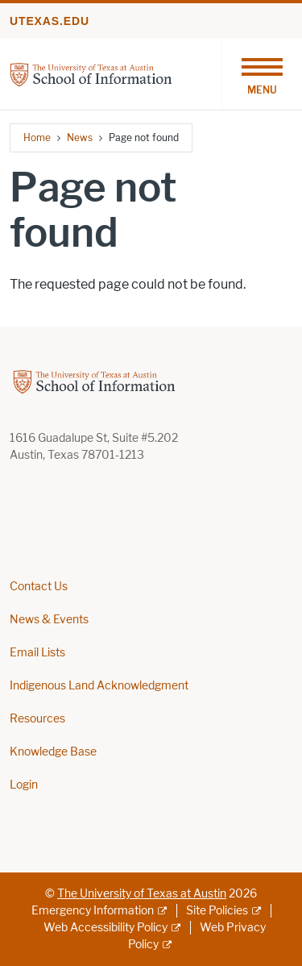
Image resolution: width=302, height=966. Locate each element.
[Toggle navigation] (261, 74)
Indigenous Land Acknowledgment (99, 686)
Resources (37, 719)
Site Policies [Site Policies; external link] (217, 911)
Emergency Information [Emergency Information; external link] (92, 911)
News (80, 137)
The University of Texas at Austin (141, 894)
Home (37, 137)
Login (24, 785)
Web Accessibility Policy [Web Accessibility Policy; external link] (105, 928)
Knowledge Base (53, 752)
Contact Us (39, 586)
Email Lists (37, 653)
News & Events (49, 620)
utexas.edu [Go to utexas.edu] (49, 21)
